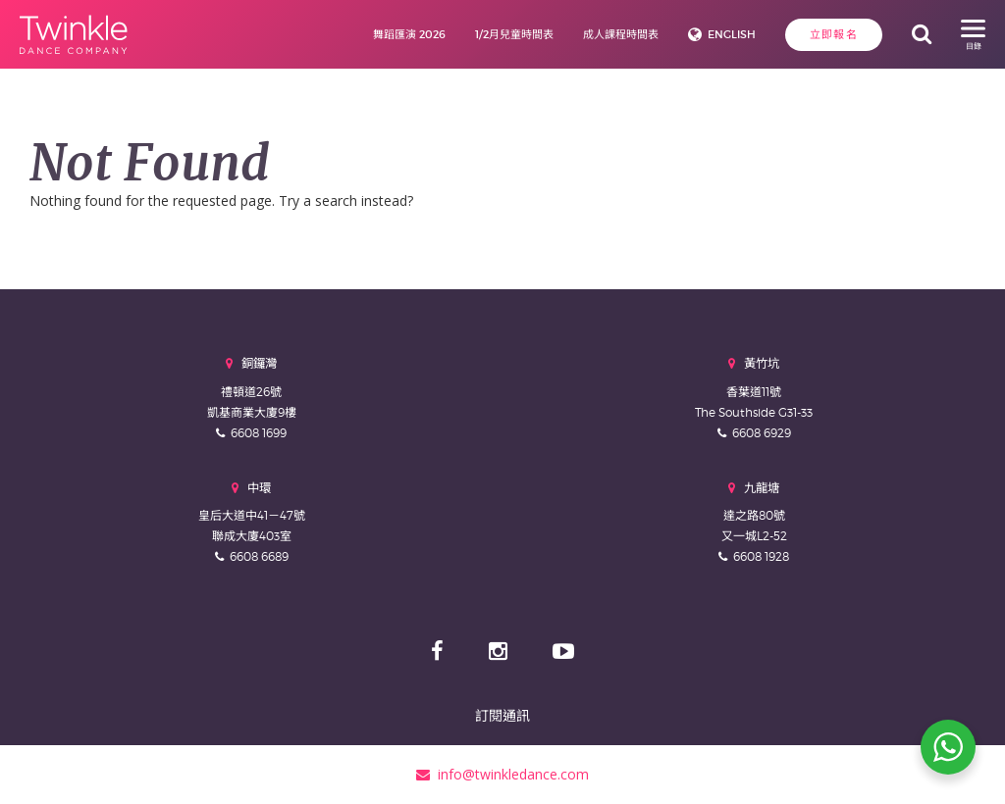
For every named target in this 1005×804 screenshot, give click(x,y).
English (732, 34)
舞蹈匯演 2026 (409, 34)
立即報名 (834, 34)
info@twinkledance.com (502, 774)
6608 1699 (259, 433)
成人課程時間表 (621, 34)
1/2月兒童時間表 (514, 34)
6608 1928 (761, 556)
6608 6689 (259, 556)
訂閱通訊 (502, 715)
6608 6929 (761, 433)
